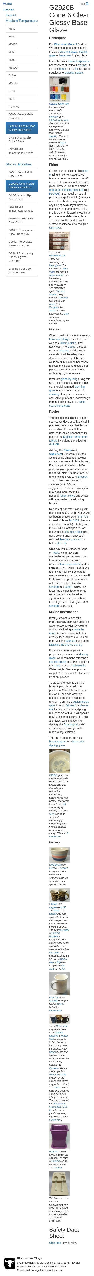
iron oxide (54, 952)
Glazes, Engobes (19, 164)
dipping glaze (68, 342)
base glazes (55, 265)
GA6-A (63, 959)
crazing (82, 64)
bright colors (62, 120)
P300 (12, 91)
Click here (55, 1242)
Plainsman (60, 44)
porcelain (53, 117)
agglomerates (81, 701)
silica (79, 531)
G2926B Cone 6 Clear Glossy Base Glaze (22, 127)
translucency (55, 1010)
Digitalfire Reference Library (65, 644)
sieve (52, 705)
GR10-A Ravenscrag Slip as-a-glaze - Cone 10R (21, 257)
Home (7, 4)
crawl (66, 314)
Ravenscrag (59, 1103)
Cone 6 (72, 44)
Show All (11, 15)
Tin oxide (63, 297)
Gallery (54, 842)
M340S (13, 44)
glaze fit (61, 543)
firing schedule (74, 189)
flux (63, 968)
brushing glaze (68, 51)
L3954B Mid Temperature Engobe (21, 151)
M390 (12, 59)
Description (58, 38)
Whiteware (63, 104)
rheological (71, 724)
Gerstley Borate (74, 72)
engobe (53, 136)
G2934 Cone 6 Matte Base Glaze (21, 116)
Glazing (55, 329)
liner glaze (64, 930)
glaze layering (69, 379)
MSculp (13, 83)
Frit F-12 (83, 516)
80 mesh (71, 705)
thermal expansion (78, 61)
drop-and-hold (57, 189)
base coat (65, 55)
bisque (71, 346)
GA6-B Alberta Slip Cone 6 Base (20, 139)
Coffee (12, 75)
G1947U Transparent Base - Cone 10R (21, 232)
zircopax (82, 476)
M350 (12, 52)
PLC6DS (54, 193)
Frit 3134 (74, 520)
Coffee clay (61, 1026)
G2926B (53, 104)
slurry (65, 339)
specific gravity (58, 661)
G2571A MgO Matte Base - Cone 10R (20, 243)
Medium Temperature (22, 21)
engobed (53, 1036)
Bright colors (67, 495)
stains (63, 142)
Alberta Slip (55, 962)
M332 (12, 28)
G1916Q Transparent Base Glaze (21, 220)
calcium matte (56, 275)
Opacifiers (55, 453)
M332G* (13, 67)
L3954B (53, 904)
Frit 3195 (61, 1074)
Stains (68, 450)
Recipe (54, 411)
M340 (12, 36)
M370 (12, 98)
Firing (53, 164)
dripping (64, 350)
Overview (8, 9)
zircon (52, 304)
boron (62, 68)
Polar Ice (14, 106)
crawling (54, 394)
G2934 (69, 586)
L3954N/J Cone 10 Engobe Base (20, 270)
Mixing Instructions (63, 612)
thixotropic (55, 339)
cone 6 (60, 1004)
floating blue (55, 1107)
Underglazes (55, 865)
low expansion (68, 564)
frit (76, 68)
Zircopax (53, 307)
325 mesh (70, 531)
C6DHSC (54, 227)
